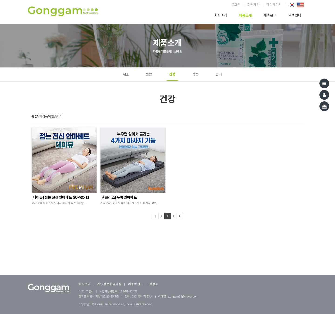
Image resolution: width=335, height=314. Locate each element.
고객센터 (294, 15)
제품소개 (245, 15)
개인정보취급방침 (109, 284)
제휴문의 (270, 15)
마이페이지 (273, 5)
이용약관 (134, 284)
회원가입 (253, 5)
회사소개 (220, 15)
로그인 (235, 5)
